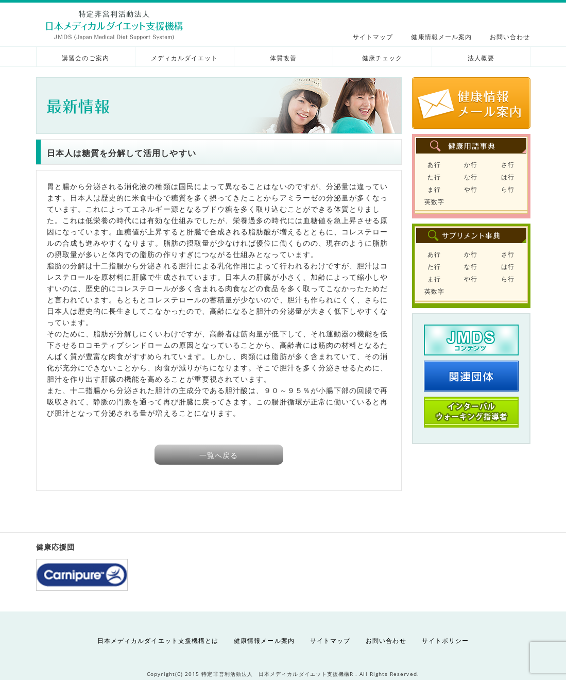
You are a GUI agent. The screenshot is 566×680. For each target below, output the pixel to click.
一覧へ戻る (218, 455)
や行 (470, 189)
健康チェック (382, 58)
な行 (470, 177)
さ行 (507, 164)
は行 (507, 177)
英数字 (434, 201)
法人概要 (481, 58)
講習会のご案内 (85, 58)
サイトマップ (373, 36)
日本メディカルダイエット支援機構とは (157, 640)
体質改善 (283, 58)
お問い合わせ (510, 36)
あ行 (434, 164)
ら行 (507, 189)
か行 (470, 164)
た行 (434, 177)
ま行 (434, 189)
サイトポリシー (445, 640)
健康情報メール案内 (441, 36)
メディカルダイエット (184, 58)
